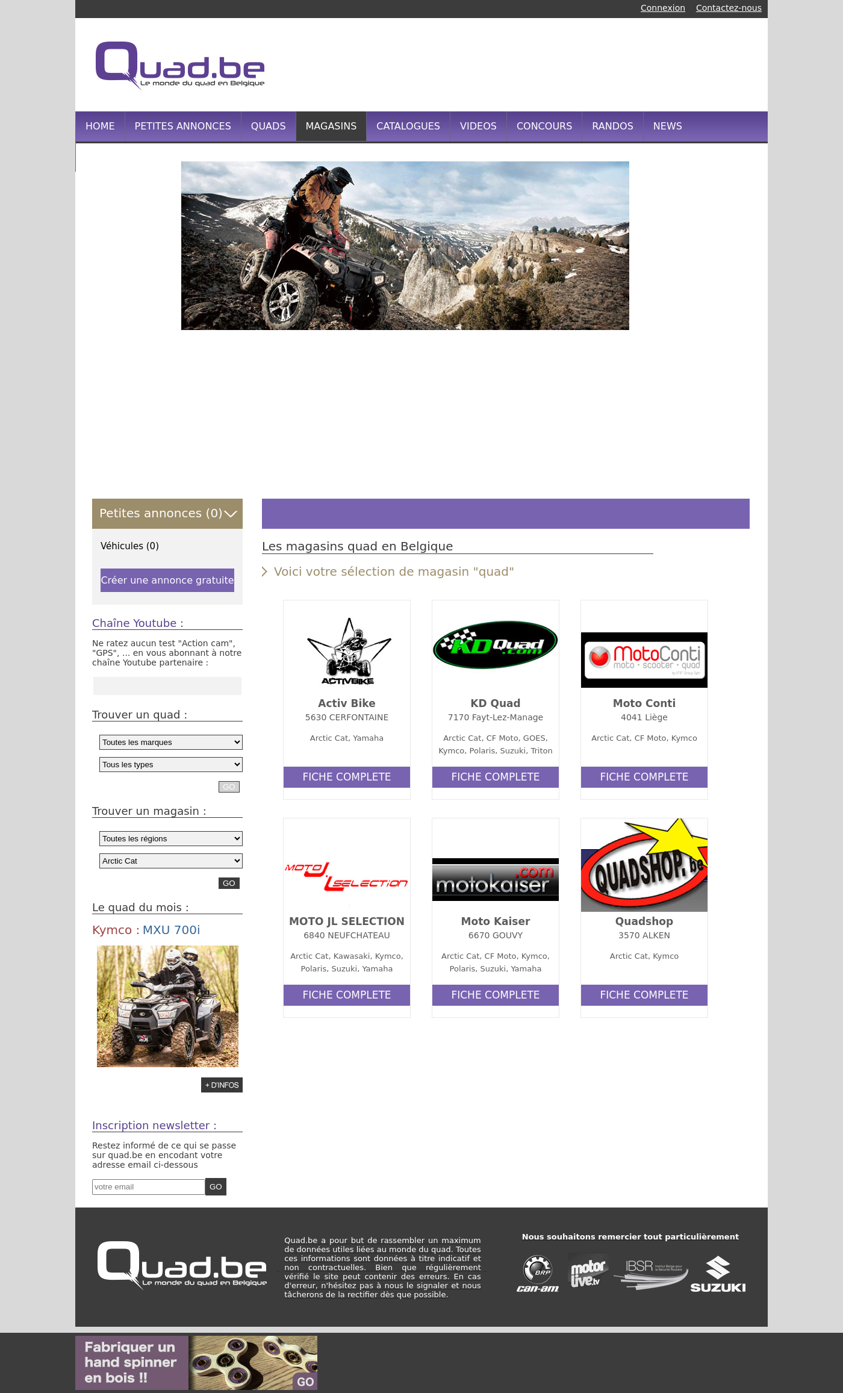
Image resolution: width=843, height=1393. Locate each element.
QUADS (268, 126)
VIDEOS (478, 126)
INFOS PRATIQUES (129, 156)
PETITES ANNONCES (183, 126)
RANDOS (612, 126)
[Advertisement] (532, 63)
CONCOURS (544, 126)
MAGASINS (331, 126)
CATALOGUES (408, 126)
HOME (100, 126)
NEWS (667, 126)
